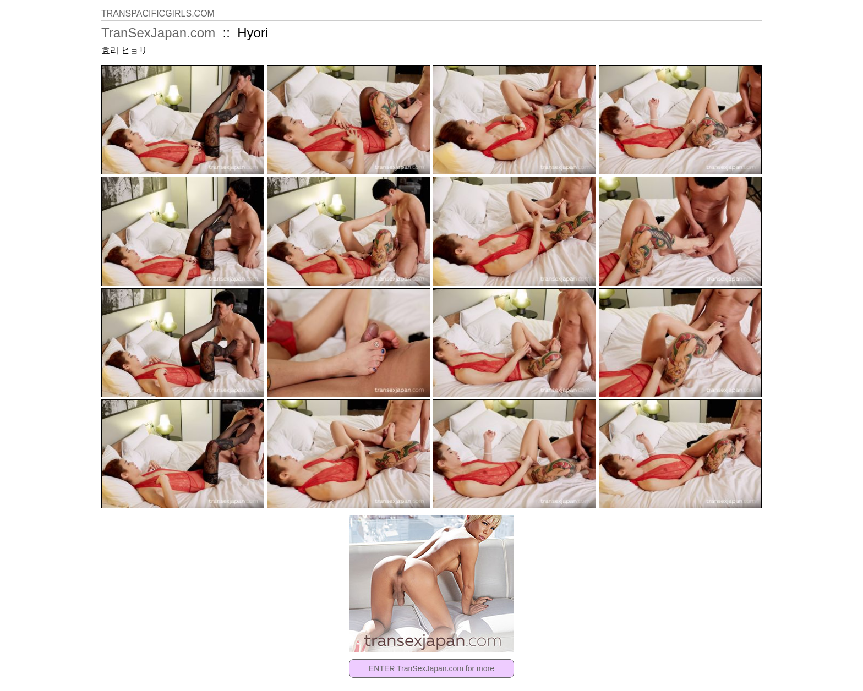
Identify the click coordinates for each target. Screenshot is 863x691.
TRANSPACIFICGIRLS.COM (158, 13)
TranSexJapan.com (158, 32)
